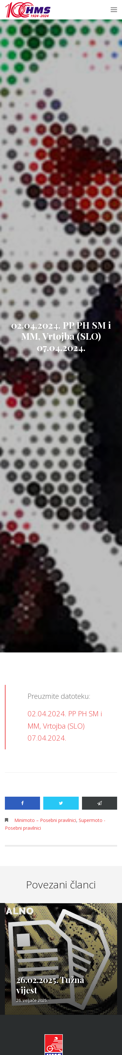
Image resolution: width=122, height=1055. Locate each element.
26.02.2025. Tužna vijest (50, 985)
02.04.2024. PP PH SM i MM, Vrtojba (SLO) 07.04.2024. (65, 726)
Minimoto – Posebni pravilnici (45, 820)
